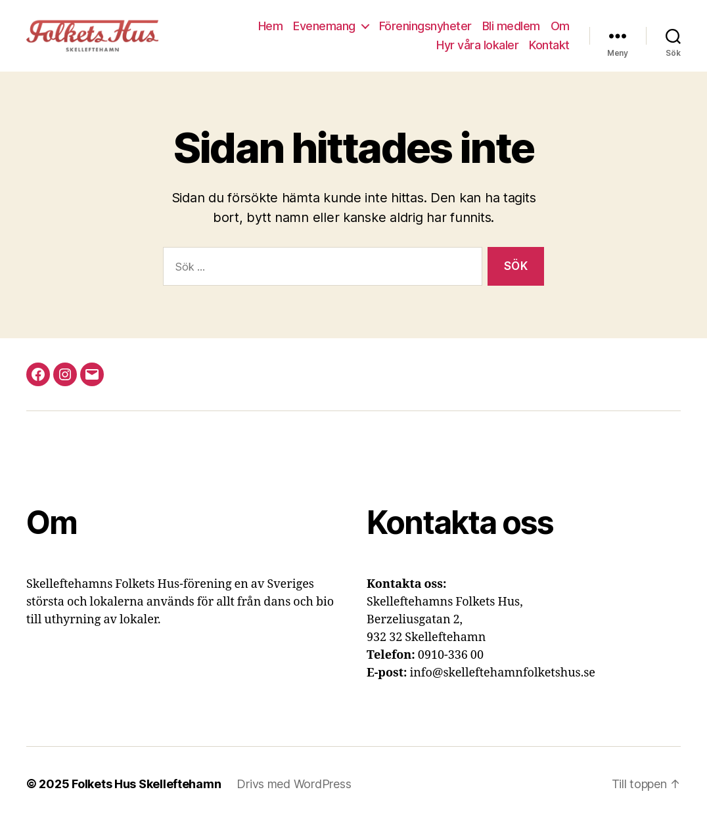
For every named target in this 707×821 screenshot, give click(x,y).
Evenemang (324, 26)
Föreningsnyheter (425, 26)
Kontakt (549, 45)
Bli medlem (511, 26)
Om (560, 26)
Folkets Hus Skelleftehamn (146, 784)
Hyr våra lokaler (477, 45)
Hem (270, 26)
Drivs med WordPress (294, 784)
